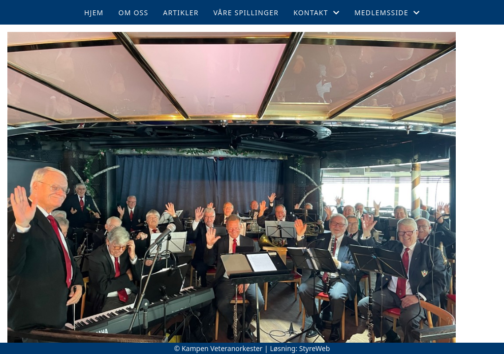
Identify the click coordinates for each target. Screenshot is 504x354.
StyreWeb (314, 348)
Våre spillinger (246, 12)
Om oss (134, 12)
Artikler (180, 12)
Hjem (93, 12)
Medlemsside (387, 12)
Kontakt (316, 12)
